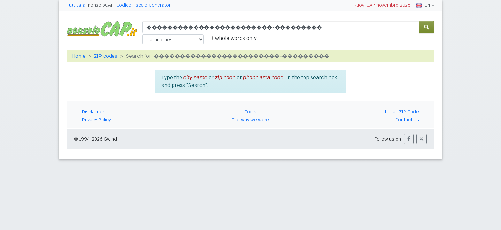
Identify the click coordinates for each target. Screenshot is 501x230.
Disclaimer (93, 112)
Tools (250, 112)
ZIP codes (105, 56)
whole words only (236, 38)
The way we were (250, 120)
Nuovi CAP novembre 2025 (382, 5)
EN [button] (423, 5)
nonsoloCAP (101, 5)
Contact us (407, 120)
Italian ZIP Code (402, 112)
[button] (409, 139)
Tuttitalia (76, 5)
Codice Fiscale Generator (143, 5)
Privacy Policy (96, 120)
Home (79, 56)
